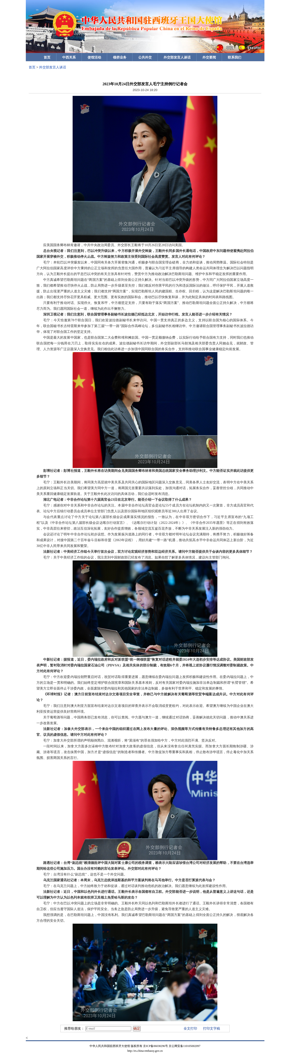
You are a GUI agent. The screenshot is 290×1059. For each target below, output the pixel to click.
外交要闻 (209, 57)
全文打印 (190, 1028)
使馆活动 (94, 57)
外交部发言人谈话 (177, 57)
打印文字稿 (211, 1028)
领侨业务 (119, 57)
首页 (47, 57)
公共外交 (145, 57)
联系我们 (234, 57)
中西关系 (69, 57)
